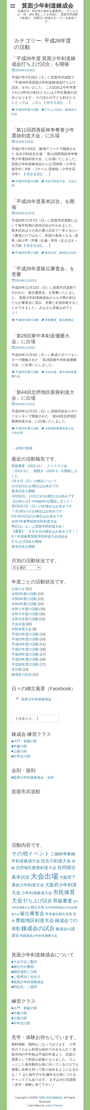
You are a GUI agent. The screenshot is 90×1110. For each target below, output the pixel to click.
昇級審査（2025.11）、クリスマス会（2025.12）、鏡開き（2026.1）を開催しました (45, 471)
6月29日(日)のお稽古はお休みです (37, 516)
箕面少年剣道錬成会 (47, 5)
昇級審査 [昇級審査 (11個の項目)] (62, 900)
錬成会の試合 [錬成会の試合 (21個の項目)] (38, 928)
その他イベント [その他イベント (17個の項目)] (31, 854)
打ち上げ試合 (53, 109)
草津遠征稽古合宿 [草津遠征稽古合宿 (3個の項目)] (58, 914)
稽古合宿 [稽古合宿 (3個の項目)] (37, 907)
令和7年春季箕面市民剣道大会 (34, 521)
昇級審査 (50, 320)
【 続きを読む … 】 (57, 102)
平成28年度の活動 (25, 654)
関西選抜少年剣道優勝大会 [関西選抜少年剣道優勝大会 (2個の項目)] (38, 935)
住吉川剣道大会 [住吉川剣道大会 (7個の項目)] (56, 860)
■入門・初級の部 (24, 741)
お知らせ (18, 589)
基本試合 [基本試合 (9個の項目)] (21, 877)
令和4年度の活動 (24, 604)
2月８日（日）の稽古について (34, 481)
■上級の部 (19, 751)
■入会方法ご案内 (24, 962)
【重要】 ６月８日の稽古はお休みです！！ (45, 531)
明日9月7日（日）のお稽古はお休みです (42, 506)
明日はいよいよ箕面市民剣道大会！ (38, 526)
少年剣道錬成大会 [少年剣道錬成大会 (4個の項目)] (36, 893)
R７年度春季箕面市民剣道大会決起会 (40, 536)
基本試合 (50, 252)
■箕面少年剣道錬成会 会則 (33, 777)
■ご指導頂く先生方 (26, 977)
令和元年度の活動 (25, 619)
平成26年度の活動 (27, 109)
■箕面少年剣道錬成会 (28, 982)
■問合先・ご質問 (24, 987)
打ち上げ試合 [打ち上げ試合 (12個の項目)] (37, 900)
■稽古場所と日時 (24, 972)
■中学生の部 (21, 756)
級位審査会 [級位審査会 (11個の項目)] (32, 913)
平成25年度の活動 (25, 639)
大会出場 (50, 372)
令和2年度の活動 (24, 594)
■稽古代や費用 (23, 967)
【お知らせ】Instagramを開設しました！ (42, 501)
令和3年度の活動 (24, 599)
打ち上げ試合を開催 (27, 541)
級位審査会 (66, 320)
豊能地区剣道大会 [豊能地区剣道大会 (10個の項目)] (35, 920)
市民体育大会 (22, 629)
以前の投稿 (22, 448)
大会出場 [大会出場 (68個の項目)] (44, 876)
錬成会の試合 (68, 252)
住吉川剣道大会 (55, 181)
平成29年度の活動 (25, 659)
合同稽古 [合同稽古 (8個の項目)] (66, 867)
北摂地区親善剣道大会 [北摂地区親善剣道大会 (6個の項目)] (36, 867)
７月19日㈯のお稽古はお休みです (37, 511)
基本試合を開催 (23, 491)
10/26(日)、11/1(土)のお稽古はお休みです (43, 496)
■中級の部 (19, 746)
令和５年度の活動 (25, 609)
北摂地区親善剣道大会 (59, 428)
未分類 (17, 669)
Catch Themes (53, 1105)
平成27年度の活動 (25, 649)
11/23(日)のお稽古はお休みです (35, 486)
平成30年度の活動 (25, 664)
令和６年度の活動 (25, 614)
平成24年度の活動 (25, 634)
